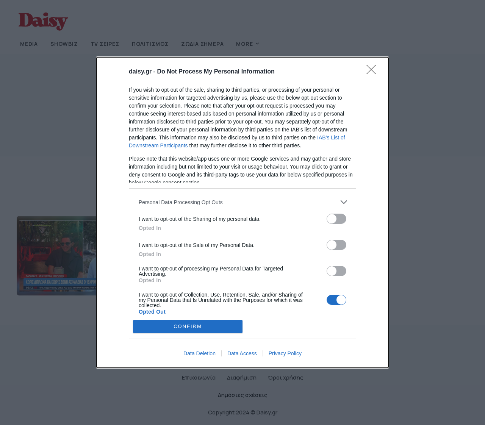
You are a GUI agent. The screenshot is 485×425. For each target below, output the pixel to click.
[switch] (336, 219)
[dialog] (242, 212)
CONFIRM (188, 326)
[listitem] (242, 202)
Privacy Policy (285, 353)
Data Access (242, 353)
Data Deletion (199, 353)
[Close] (373, 72)
